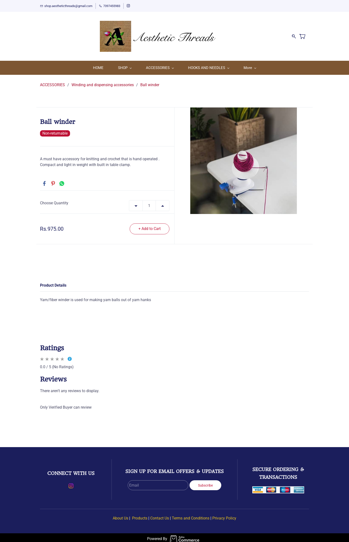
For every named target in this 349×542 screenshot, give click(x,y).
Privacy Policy (224, 515)
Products (139, 515)
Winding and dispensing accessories (102, 82)
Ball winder (149, 82)
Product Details (53, 283)
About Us (120, 515)
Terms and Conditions (190, 515)
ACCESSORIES (52, 82)
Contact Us (159, 515)
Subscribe (205, 483)
